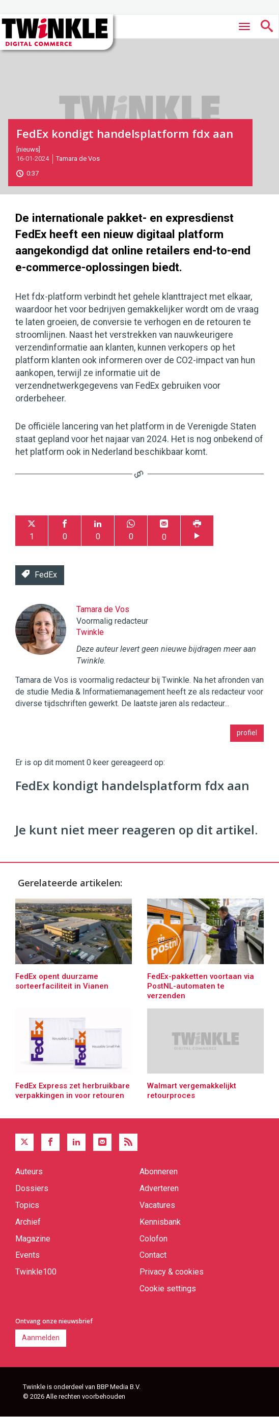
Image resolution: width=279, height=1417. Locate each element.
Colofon (154, 1239)
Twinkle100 (36, 1272)
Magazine (32, 1239)
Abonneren (159, 1171)
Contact (153, 1255)
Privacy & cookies (172, 1272)
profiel (247, 733)
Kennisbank (160, 1222)
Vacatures (157, 1205)
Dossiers (31, 1188)
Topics (27, 1205)
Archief (28, 1222)
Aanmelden (41, 1338)
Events (27, 1255)
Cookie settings (168, 1288)
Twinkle (90, 632)
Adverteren (159, 1188)
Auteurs (29, 1171)
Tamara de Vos (78, 158)
